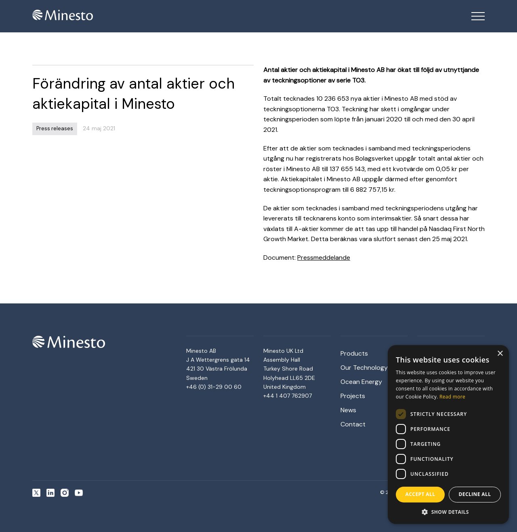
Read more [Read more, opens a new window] (452, 396)
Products (354, 353)
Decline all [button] (475, 494)
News (348, 410)
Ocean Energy (361, 381)
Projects (352, 396)
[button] (448, 512)
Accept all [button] (420, 494)
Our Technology (364, 367)
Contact (353, 424)
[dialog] (448, 434)
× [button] (500, 354)
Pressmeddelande (323, 257)
